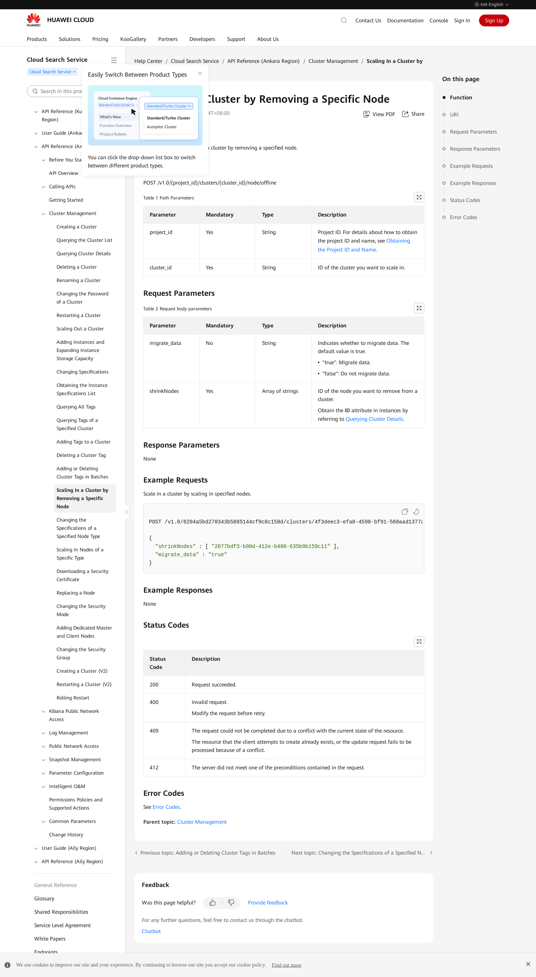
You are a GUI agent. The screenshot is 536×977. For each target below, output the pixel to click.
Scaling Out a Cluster (80, 328)
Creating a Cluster (77, 227)
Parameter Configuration (76, 773)
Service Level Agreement (62, 925)
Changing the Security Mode (81, 610)
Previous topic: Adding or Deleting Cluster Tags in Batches (207, 853)
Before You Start (67, 160)
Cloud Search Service (195, 61)
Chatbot (151, 931)
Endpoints (46, 952)
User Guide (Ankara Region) (73, 133)
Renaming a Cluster (78, 280)
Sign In (462, 20)
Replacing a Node (76, 593)
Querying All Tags (76, 407)
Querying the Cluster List (84, 240)
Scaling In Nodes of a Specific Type (80, 554)
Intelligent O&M (67, 786)
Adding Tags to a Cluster (84, 442)
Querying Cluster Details (84, 253)
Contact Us (368, 20)
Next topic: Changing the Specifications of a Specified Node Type (362, 853)
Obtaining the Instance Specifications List (82, 389)
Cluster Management (72, 213)
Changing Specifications (83, 372)
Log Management (68, 733)
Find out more (286, 965)
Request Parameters (473, 132)
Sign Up (494, 20)
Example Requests (471, 166)
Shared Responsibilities (61, 912)
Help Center (148, 61)
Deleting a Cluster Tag (81, 455)
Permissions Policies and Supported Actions (75, 804)
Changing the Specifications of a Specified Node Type (78, 528)
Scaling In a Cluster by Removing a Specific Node (82, 498)
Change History (66, 834)
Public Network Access (74, 746)
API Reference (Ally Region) (72, 861)
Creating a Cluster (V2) (82, 671)
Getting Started (66, 200)
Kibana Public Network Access (74, 715)
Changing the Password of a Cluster (82, 298)
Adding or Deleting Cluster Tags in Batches (82, 473)
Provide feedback (268, 903)
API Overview (63, 173)
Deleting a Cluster (77, 267)
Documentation (405, 20)
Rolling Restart (73, 698)
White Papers (50, 939)
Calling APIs (62, 186)
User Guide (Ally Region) (69, 848)
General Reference (55, 885)
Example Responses (473, 183)
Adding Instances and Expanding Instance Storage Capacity (80, 350)
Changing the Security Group (81, 653)
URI (454, 115)
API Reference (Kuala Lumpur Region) (75, 115)
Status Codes (465, 200)
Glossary (44, 898)
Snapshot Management (75, 759)
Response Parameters (475, 149)
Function (461, 97)
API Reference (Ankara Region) (76, 146)
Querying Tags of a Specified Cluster (77, 424)
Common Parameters (72, 821)
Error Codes (463, 217)
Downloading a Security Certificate (82, 575)
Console (439, 20)
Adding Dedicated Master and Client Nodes (84, 632)
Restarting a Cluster (79, 315)
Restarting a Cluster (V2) (84, 684)
